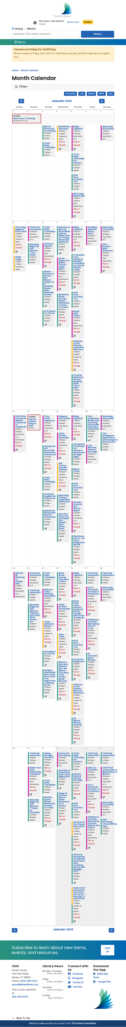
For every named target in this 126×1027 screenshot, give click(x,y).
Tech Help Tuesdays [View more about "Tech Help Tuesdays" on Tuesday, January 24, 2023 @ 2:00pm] (49, 575)
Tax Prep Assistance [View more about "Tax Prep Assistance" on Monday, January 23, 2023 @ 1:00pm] (36, 591)
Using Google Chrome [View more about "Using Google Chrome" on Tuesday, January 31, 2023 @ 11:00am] (49, 755)
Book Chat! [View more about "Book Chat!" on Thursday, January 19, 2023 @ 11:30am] (76, 470)
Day (111, 93)
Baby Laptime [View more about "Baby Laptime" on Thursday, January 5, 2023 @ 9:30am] (78, 128)
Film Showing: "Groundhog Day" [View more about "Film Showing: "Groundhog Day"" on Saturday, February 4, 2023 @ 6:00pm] (109, 823)
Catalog (18, 28)
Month (91, 93)
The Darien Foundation (84, 1023)
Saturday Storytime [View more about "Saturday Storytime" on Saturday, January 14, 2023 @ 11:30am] (108, 228)
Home (15, 70)
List (82, 93)
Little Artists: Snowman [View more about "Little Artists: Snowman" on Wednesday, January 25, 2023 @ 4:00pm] (64, 607)
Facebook (75, 974)
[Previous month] (21, 101)
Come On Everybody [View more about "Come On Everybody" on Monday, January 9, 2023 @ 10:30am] (36, 228)
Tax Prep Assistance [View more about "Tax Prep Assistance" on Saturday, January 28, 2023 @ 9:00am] (108, 574)
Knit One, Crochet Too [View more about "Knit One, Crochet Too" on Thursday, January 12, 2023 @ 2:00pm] (78, 296)
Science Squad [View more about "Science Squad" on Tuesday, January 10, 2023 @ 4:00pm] (48, 245)
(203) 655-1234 (28, 981)
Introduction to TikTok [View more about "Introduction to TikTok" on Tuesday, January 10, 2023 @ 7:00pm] (51, 312)
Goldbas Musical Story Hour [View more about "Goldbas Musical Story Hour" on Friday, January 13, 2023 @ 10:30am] (92, 230)
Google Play (102, 981)
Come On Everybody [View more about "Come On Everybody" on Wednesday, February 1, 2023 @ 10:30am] (65, 754)
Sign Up (107, 950)
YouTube (75, 987)
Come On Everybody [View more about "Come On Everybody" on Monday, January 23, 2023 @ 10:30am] (36, 574)
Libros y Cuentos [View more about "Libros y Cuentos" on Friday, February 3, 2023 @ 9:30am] (93, 769)
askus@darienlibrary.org (25, 984)
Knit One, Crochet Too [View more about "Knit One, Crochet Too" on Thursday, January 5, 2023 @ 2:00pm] (78, 178)
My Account (73, 22)
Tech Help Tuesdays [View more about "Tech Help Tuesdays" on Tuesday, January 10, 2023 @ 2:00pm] (49, 229)
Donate (87, 22)
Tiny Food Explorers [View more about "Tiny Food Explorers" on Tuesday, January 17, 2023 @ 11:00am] (49, 418)
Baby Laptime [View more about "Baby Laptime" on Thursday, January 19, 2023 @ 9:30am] (78, 417)
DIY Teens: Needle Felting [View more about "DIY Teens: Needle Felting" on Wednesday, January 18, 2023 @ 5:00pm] (63, 466)
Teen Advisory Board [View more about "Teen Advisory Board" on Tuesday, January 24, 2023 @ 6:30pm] (49, 624)
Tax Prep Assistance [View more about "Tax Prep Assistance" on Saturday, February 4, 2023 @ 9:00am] (108, 754)
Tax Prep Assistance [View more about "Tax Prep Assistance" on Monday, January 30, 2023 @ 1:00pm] (36, 754)
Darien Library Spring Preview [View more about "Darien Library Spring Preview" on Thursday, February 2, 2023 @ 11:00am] (77, 777)
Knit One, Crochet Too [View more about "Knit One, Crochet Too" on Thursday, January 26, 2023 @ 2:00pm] (78, 644)
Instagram (75, 978)
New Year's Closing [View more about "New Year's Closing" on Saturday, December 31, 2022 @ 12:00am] (24, 118)
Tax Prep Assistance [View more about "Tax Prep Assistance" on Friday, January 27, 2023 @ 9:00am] (94, 574)
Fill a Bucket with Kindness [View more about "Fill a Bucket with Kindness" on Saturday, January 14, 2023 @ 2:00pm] (107, 247)
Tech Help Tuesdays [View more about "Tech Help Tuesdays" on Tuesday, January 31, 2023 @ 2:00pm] (49, 783)
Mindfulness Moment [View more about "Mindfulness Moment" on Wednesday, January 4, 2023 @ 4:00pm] (66, 128)
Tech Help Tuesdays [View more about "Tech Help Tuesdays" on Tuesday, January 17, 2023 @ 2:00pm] (49, 479)
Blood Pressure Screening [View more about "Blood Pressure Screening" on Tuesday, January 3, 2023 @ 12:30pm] (50, 129)
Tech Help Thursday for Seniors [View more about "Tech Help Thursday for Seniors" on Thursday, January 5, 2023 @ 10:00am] (78, 158)
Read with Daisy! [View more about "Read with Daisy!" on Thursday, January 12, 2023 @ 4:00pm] (76, 313)
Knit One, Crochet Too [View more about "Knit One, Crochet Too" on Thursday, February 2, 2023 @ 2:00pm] (78, 806)
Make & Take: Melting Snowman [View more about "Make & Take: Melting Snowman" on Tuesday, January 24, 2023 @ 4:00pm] (50, 593)
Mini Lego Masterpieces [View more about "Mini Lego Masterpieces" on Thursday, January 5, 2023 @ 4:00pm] (81, 195)
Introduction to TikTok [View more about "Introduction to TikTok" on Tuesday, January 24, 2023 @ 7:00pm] (51, 653)
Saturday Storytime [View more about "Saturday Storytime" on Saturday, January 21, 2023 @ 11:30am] (108, 417)
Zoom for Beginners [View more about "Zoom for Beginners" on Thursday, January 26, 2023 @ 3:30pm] (79, 660)
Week (101, 93)
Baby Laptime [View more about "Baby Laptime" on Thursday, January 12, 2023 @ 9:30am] (78, 228)
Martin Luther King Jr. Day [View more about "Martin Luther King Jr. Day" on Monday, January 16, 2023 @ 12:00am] (32, 422)
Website (31, 28)
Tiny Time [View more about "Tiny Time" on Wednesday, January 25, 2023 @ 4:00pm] (62, 635)
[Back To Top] (63, 1018)
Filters (23, 87)
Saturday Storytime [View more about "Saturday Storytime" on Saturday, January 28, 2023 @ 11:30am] (108, 588)
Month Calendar (29, 70)
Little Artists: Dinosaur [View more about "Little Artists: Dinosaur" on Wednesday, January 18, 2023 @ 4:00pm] (64, 435)
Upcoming (70, 93)
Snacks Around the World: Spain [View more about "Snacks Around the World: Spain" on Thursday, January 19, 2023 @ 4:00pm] (77, 506)
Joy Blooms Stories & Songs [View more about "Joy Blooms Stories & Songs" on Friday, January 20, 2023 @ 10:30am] (92, 448)
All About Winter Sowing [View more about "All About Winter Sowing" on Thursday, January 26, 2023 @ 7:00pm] (77, 721)
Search (98, 34)
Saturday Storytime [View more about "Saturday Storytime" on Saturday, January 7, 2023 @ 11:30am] (108, 128)
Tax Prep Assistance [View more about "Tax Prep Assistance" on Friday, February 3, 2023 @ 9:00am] (94, 754)
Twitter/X (75, 982)
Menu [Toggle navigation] (20, 42)
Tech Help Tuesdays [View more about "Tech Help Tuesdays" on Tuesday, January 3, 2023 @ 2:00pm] (49, 145)
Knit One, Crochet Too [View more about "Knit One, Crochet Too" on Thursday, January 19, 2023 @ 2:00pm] (78, 486)
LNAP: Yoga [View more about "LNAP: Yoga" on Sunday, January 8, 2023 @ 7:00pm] (18, 258)
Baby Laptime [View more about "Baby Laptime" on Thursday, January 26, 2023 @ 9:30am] (78, 574)
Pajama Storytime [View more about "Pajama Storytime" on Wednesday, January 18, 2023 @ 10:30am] (64, 417)
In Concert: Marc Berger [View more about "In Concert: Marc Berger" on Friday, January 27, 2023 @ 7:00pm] (93, 657)
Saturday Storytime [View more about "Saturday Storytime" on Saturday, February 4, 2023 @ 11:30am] (108, 803)
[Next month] (102, 101)
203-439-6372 (20, 997)
